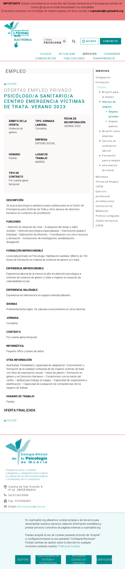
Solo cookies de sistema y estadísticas (48, 559)
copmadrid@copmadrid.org (106, 11)
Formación (102, 82)
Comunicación (45, 58)
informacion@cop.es (31, 506)
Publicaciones (74, 58)
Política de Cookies (68, 546)
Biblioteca (102, 177)
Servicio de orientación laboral (109, 146)
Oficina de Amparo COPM (107, 184)
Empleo (101, 87)
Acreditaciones (105, 201)
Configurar (104, 559)
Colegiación (103, 77)
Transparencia (104, 58)
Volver (10, 83)
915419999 (20, 495)
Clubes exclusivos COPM (107, 223)
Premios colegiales (107, 216)
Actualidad (67, 53)
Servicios (90, 53)
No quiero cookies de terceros (78, 559)
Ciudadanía (112, 53)
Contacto (110, 41)
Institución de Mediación (104, 208)
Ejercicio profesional (103, 194)
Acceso (89, 41)
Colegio (46, 53)
